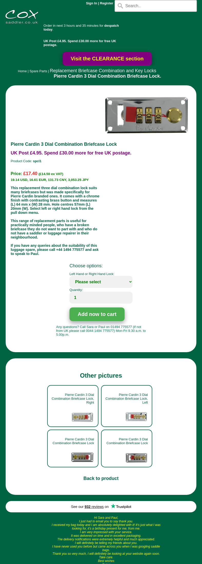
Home (22, 71)
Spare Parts (38, 71)
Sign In (91, 3)
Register (106, 3)
